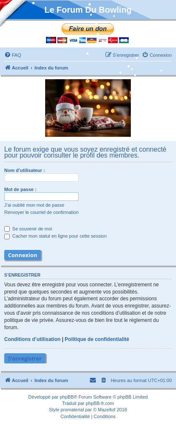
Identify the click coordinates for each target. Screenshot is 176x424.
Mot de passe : (20, 189)
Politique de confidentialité (97, 339)
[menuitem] (12, 55)
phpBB (67, 396)
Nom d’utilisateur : (24, 170)
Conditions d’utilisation (32, 339)
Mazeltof (107, 409)
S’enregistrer (25, 358)
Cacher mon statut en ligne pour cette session (55, 235)
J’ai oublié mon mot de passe (34, 205)
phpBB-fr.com (100, 403)
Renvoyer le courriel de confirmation (41, 212)
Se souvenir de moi (28, 228)
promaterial (72, 409)
